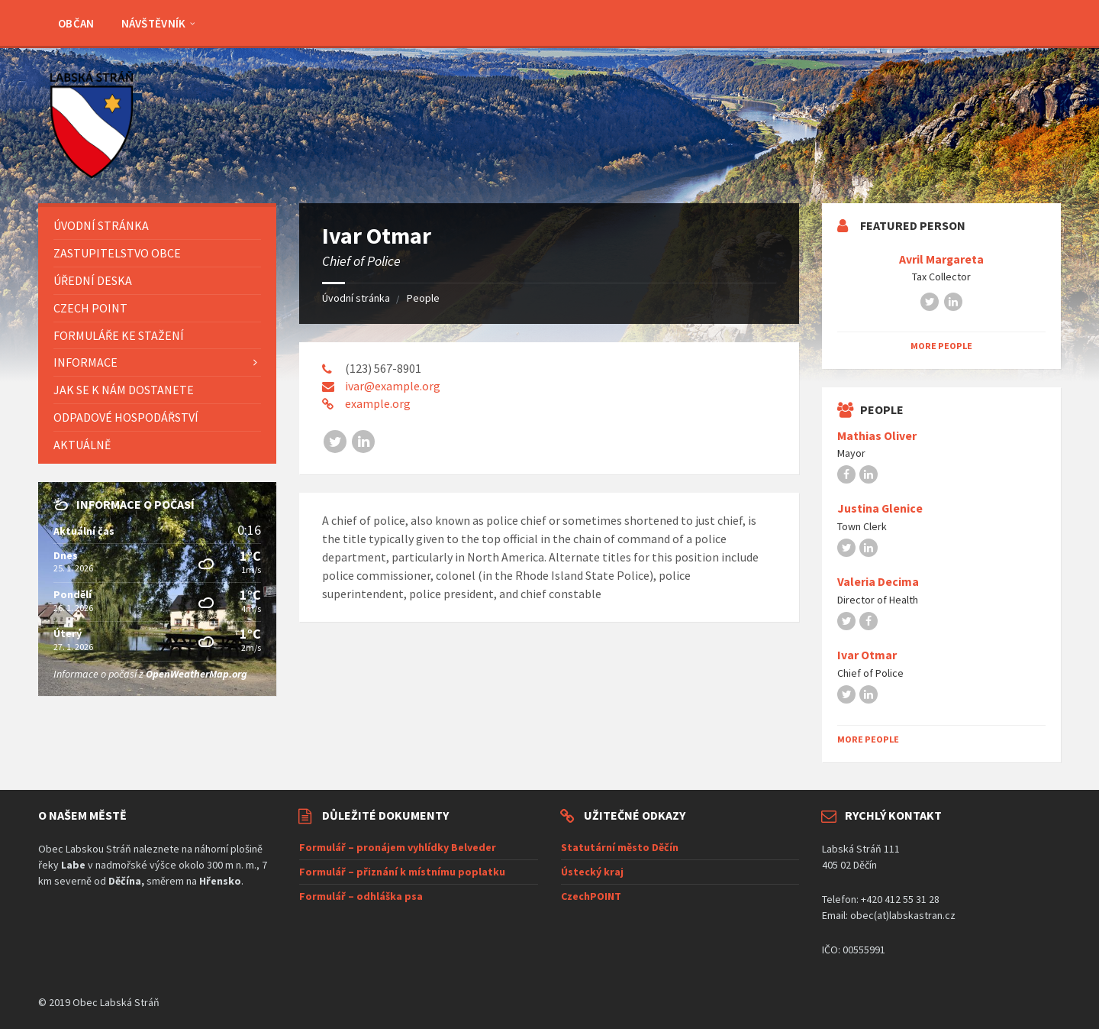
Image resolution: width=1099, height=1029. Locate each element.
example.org (378, 403)
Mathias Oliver (877, 436)
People (423, 298)
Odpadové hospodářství (125, 417)
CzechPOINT (591, 896)
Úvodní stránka (356, 298)
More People (941, 345)
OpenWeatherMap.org (196, 674)
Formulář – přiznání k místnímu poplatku (402, 872)
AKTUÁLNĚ (82, 444)
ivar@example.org (392, 385)
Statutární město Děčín (619, 847)
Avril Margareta (941, 259)
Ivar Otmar (867, 655)
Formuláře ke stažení (118, 335)
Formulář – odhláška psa (361, 896)
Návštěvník (153, 23)
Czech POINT (90, 307)
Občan (76, 23)
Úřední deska (92, 280)
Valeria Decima (878, 581)
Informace (85, 362)
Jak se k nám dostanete (123, 389)
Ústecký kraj (592, 872)
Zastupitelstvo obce (117, 252)
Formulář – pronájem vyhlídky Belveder (397, 847)
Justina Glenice (880, 508)
